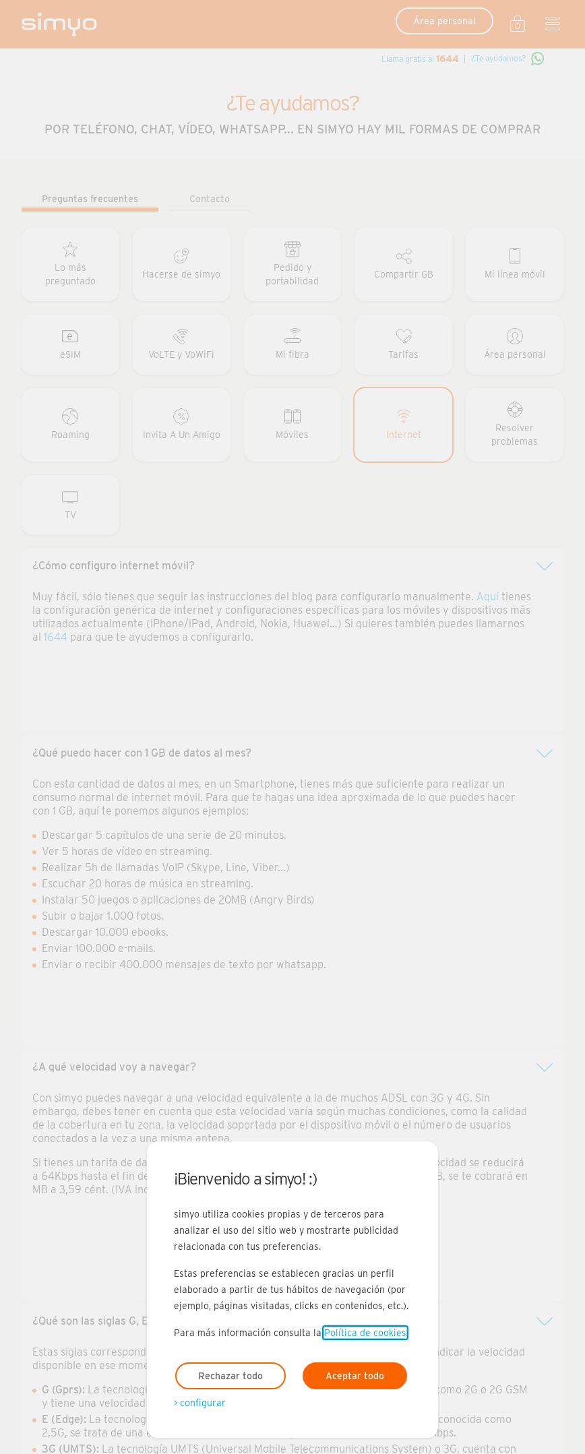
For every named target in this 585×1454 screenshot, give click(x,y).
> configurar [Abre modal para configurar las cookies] (200, 1402)
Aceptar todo (355, 1375)
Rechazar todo (230, 1375)
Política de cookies (365, 1332)
